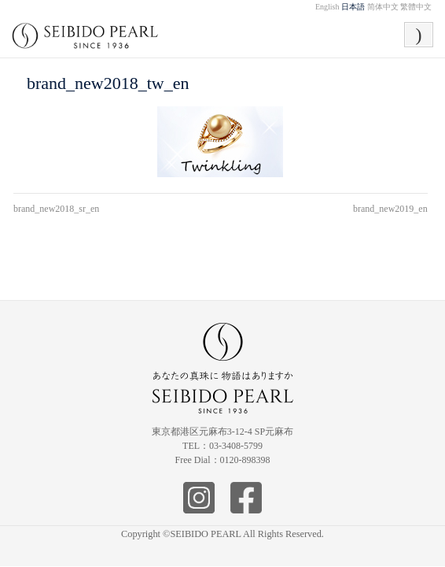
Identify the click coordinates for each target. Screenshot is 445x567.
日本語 (353, 6)
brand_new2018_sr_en (56, 208)
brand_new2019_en (390, 208)
